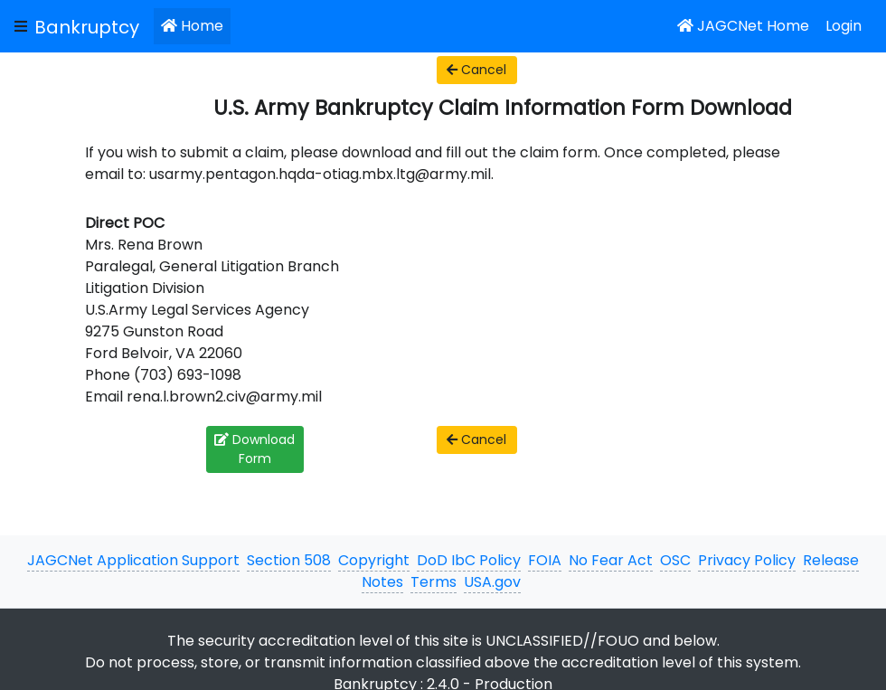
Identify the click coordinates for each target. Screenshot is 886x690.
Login (843, 25)
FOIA (544, 560)
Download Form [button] (254, 449)
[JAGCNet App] (90, 26)
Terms (433, 582)
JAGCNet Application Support (133, 560)
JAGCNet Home (743, 25)
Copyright (374, 560)
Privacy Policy (747, 560)
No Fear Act (611, 560)
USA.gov (492, 582)
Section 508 (289, 560)
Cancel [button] (476, 70)
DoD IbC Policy (469, 560)
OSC (675, 560)
